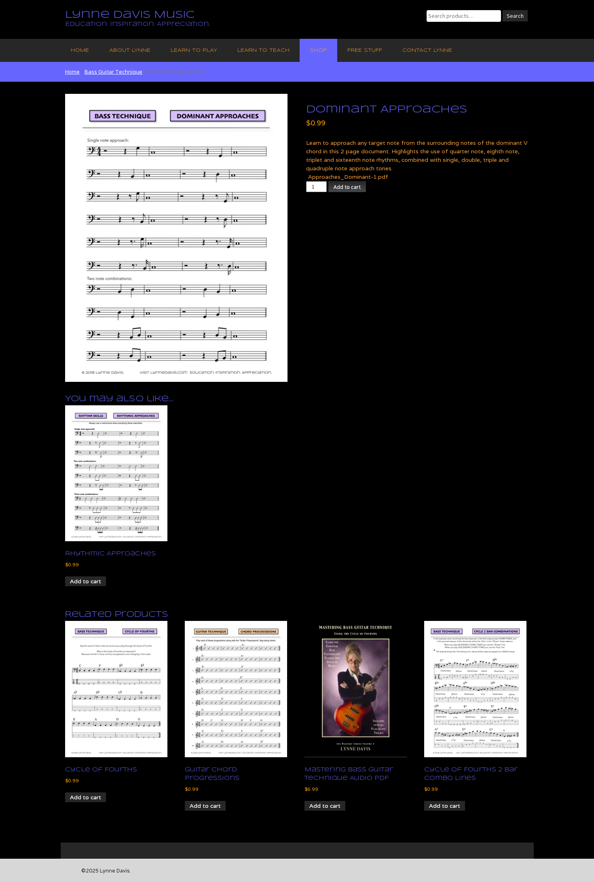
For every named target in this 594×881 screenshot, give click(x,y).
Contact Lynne (427, 50)
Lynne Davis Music (129, 15)
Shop (318, 50)
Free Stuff (364, 50)
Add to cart (347, 187)
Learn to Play (194, 50)
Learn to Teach (263, 50)
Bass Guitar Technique (113, 71)
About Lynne (129, 50)
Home (80, 50)
